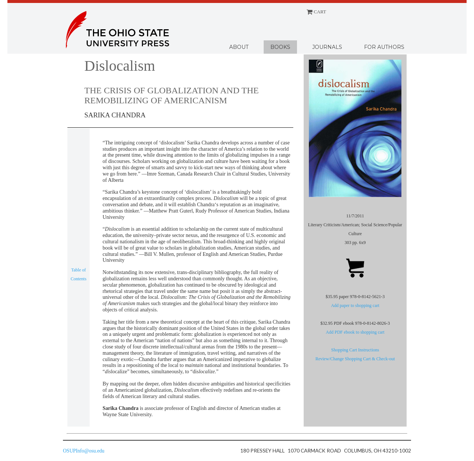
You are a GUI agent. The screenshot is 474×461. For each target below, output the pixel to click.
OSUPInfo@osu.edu (83, 451)
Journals (327, 47)
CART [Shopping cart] (316, 11)
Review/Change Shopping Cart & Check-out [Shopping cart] (355, 358)
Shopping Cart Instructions (355, 350)
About (238, 47)
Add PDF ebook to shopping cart (355, 332)
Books (280, 47)
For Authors (384, 47)
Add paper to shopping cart (355, 305)
